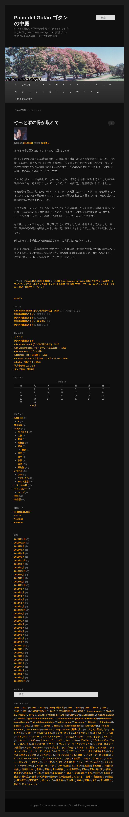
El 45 (108, 711)
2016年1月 (19, 567)
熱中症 (25, 776)
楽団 (20, 453)
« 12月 (33, 405)
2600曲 (79, 711)
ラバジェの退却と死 (65, 762)
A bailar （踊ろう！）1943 (27, 362)
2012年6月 (19, 660)
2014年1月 (19, 606)
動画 (20, 439)
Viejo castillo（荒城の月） (69, 729)
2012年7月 (19, 656)
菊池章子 (21, 780)
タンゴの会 (67, 747)
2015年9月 (19, 574)
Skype (47, 725)
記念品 (59, 780)
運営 (94, 780)
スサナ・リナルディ (34, 747)
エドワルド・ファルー (28, 736)
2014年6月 (19, 596)
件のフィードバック (34, 287)
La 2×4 (17, 515)
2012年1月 (19, 677)
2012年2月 (19, 674)
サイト (52, 744)
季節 (16, 496)
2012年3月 (19, 670)
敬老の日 (28, 773)
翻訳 (24, 449)
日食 (38, 773)
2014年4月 (19, 599)
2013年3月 (19, 635)
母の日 (106, 773)
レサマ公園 (63, 765)
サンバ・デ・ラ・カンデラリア (74, 744)
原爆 (86, 765)
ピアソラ (60, 751)
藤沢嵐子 (33, 780)
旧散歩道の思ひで (23, 99)
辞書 (86, 780)
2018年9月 (19, 550)
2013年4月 (19, 631)
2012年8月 (19, 652)
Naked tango (64, 722)
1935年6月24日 (56, 707)
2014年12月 (20, 585)
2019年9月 (19, 546)
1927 (25, 707)
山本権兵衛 (57, 769)
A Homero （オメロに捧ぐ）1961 (30, 355)
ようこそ (26, 84)
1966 (103, 707)
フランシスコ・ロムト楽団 (69, 755)
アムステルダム (44, 733)
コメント (24, 744)
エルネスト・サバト (52, 736)
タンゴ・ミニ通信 (57, 284)
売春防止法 (27, 769)
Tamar (57, 725)
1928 (33, 707)
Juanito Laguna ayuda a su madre (35, 718)
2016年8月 (19, 564)
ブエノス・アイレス (51, 758)
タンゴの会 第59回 (24, 369)
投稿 (108, 769)
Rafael (36, 725)
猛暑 (34, 776)
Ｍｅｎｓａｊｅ (29, 784)
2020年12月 (20, 539)
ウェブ (21, 492)
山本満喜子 (72, 769)
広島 (83, 769)
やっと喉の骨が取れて (36, 122)
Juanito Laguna (105, 715)
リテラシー (25, 765)
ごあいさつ (23, 478)
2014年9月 (19, 589)
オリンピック (93, 736)
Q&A (20, 474)
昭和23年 (79, 773)
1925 (16, 707)
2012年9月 (19, 649)
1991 (25, 711)
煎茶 (16, 776)
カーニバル (71, 740)
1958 (86, 707)
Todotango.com (22, 512)
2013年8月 (19, 617)
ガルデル (84, 740)
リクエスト (23, 432)
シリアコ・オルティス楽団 (35, 284)
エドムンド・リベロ (103, 733)
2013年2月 (19, 638)
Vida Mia (47, 729)
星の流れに (57, 773)
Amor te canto (68, 281)
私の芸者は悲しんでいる (70, 776)
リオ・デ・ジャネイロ (89, 762)
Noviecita (80, 281)
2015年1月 (19, 581)
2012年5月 (19, 663)
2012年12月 (20, 645)
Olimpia (92, 722)
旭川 (47, 773)
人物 (20, 435)
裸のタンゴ (47, 780)
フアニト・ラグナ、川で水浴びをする (87, 751)
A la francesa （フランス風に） (30, 351)
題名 (21, 287)
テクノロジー (20, 489)
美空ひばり (99, 776)
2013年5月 (19, 628)
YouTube (18, 519)
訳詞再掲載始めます (24, 314)
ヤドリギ (47, 762)
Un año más (33, 729)
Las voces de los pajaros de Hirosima (77, 718)
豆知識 (46, 281)
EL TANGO (20, 715)
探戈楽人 (45, 143)
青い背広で (105, 780)
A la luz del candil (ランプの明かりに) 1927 (36, 310)
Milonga (18, 425)
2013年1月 (19, 642)
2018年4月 (19, 553)
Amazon (18, 522)
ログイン (18, 298)
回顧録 (21, 442)
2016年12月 (20, 560)
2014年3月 (19, 603)
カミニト (107, 736)
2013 (52, 711)
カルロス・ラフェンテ (51, 740)
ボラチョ (35, 762)
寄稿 (47, 769)
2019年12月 (20, 542)
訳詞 (39, 281)
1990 (16, 711)
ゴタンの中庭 (20, 485)
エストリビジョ (93, 281)
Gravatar (74, 715)
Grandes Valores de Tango (52, 715)
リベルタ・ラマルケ (44, 765)
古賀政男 (96, 765)
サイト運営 (23, 481)
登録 (52, 776)
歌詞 (20, 460)
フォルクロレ (46, 755)
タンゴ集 (70, 284)
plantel (17, 725)
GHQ (31, 715)
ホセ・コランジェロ (93, 758)
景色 (90, 773)
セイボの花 (52, 747)
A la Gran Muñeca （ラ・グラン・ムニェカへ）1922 (40, 348)
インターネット (63, 733)
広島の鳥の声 (95, 769)
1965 (95, 707)
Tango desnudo (72, 725)
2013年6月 (19, 624)
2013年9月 (19, 613)
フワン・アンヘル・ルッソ (87, 284)
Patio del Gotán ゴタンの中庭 (66, 805)
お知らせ (18, 471)
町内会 (43, 776)
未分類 (17, 499)
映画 (34, 281)
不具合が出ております (25, 365)
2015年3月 (19, 578)
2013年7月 (19, 621)
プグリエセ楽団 (72, 758)
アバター (28, 733)
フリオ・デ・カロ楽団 (97, 755)
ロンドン (76, 765)
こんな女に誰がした (96, 729)
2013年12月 (20, 610)
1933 (57, 281)
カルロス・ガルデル (27, 740)
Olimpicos (105, 722)
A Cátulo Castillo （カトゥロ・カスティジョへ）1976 (41, 358)
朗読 (97, 773)
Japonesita (88, 715)
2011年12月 (20, 681)
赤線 (79, 780)
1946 (78, 707)
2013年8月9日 (66, 711)
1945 (69, 707)
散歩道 (17, 773)
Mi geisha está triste (43, 722)
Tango (28, 281)
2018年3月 (19, 557)
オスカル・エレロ (74, 736)
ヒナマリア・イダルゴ (42, 751)
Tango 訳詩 (90, 725)
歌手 (20, 457)
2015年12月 (20, 571)
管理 (88, 776)
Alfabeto (18, 418)
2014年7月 (19, 592)
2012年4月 (19, 667)
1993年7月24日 (39, 711)
